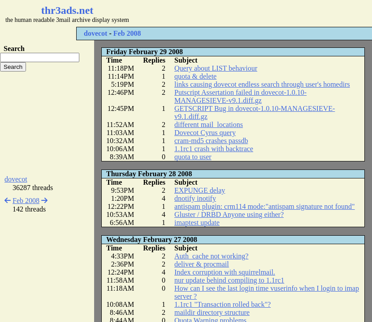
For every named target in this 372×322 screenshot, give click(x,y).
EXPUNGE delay (199, 190)
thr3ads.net (67, 10)
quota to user (193, 157)
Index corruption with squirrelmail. (224, 272)
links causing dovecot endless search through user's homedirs (262, 84)
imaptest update (197, 222)
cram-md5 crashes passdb (211, 140)
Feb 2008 (127, 33)
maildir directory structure (212, 312)
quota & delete (195, 76)
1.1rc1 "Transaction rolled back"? (222, 304)
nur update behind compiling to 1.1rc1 (229, 280)
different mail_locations (208, 124)
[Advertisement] (47, 123)
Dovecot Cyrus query (205, 132)
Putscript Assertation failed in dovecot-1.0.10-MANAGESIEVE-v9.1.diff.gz (240, 96)
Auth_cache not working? (211, 256)
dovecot (95, 33)
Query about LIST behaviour (215, 68)
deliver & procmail (201, 264)
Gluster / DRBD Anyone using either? (229, 214)
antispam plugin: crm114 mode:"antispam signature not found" (264, 206)
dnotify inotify (195, 198)
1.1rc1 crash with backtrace (213, 149)
